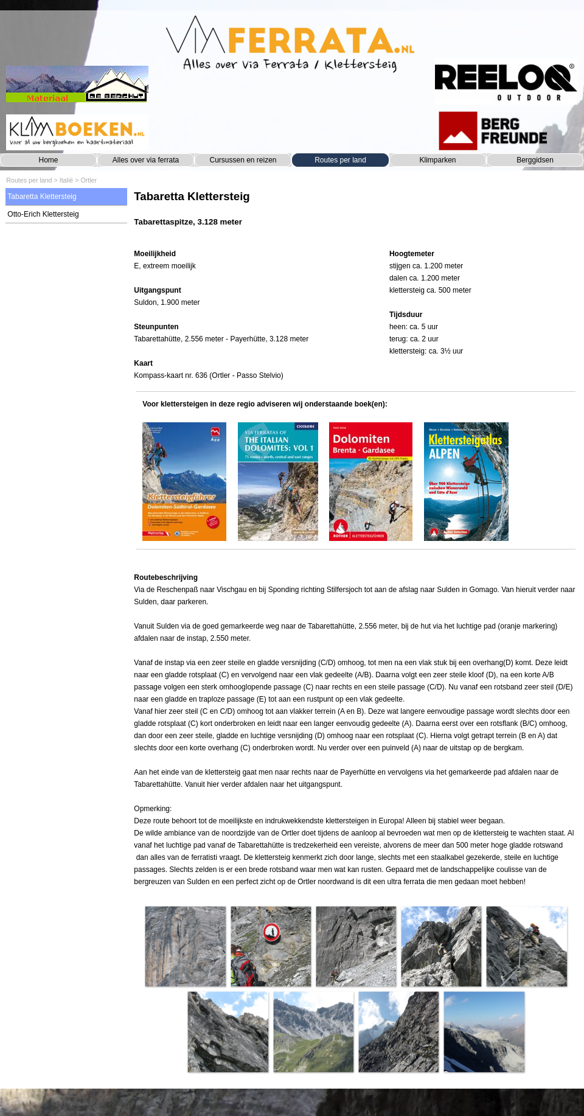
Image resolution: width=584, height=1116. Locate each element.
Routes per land (340, 160)
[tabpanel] (355, 214)
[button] (185, 946)
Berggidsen (535, 160)
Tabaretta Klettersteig (41, 196)
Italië (67, 180)
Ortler (88, 180)
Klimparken (437, 160)
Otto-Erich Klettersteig (42, 214)
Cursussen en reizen (242, 160)
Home (48, 160)
